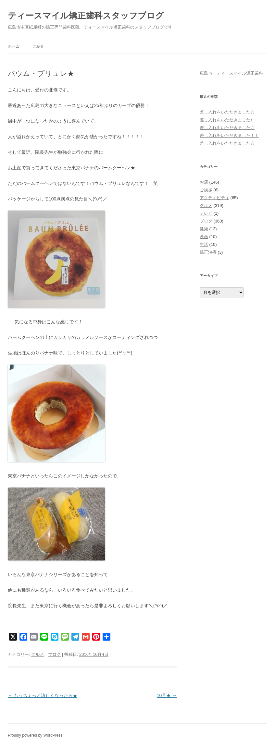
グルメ (37, 654)
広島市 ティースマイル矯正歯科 (231, 73)
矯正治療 (208, 252)
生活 (204, 244)
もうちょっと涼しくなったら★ (42, 695)
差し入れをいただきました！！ (229, 135)
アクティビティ (214, 197)
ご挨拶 (206, 189)
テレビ (206, 213)
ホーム (13, 46)
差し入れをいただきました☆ (227, 112)
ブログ (54, 654)
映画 (204, 236)
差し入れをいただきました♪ (226, 119)
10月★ (167, 695)
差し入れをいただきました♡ (227, 127)
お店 (204, 182)
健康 (204, 228)
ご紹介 (38, 46)
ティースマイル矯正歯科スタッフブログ (86, 15)
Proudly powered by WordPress (35, 735)
